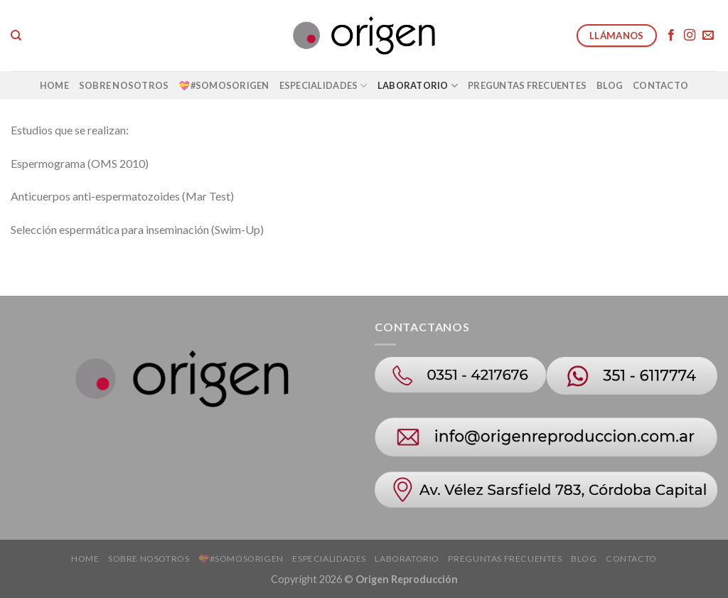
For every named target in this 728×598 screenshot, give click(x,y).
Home (54, 85)
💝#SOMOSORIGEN (223, 85)
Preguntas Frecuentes (527, 85)
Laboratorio (418, 85)
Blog (609, 85)
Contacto (660, 85)
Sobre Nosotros (124, 85)
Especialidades (323, 85)
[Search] (16, 35)
